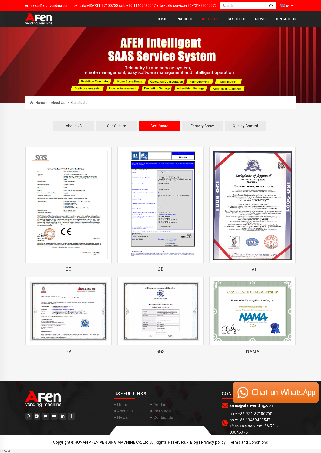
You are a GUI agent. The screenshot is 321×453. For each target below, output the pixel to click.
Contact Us (285, 19)
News (260, 19)
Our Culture (116, 126)
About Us (210, 19)
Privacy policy (213, 442)
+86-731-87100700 (102, 5)
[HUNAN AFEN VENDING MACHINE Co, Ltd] (38, 23)
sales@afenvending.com (49, 5)
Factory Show (202, 126)
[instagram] (37, 416)
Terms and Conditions (248, 442)
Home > (42, 102)
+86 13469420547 (141, 5)
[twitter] (45, 416)
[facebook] (71, 416)
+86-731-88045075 (201, 5)
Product (184, 19)
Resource (237, 19)
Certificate (79, 102)
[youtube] (54, 416)
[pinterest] (28, 416)
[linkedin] (62, 416)
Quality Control (245, 126)
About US (74, 126)
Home (162, 19)
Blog (194, 442)
